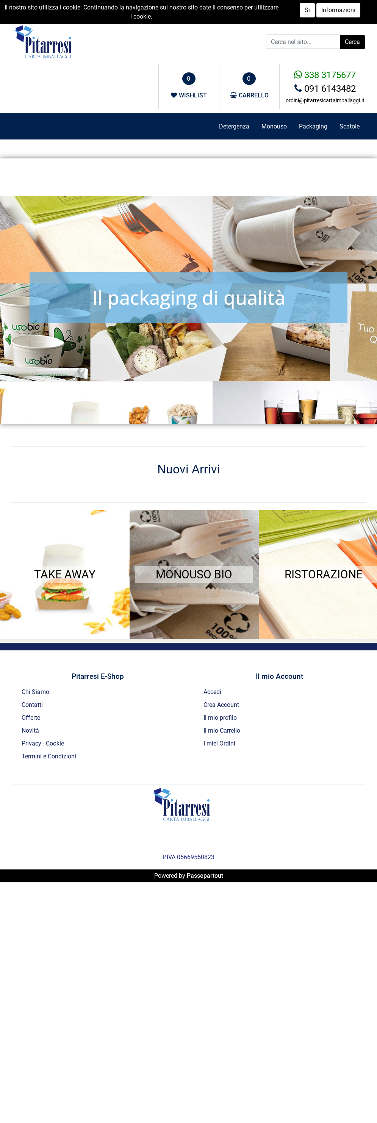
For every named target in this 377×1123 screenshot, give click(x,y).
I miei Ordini (219, 743)
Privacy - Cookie (43, 743)
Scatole (349, 126)
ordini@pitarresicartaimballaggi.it (325, 100)
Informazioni (338, 10)
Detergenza (234, 126)
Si (307, 10)
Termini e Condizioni (49, 756)
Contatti (32, 704)
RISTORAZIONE (324, 574)
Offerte (31, 717)
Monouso (274, 126)
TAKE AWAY (64, 574)
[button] (352, 42)
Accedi (212, 691)
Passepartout (205, 875)
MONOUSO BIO (194, 574)
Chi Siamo (35, 691)
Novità (30, 730)
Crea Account (221, 704)
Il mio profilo (220, 717)
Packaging (313, 126)
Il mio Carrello (221, 730)
